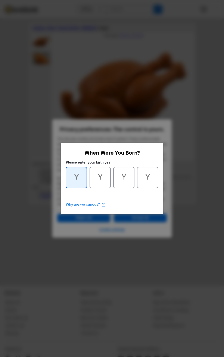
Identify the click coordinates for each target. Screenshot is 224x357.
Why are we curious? (86, 205)
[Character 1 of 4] (76, 177)
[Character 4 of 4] (147, 177)
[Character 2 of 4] (100, 177)
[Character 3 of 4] (123, 177)
